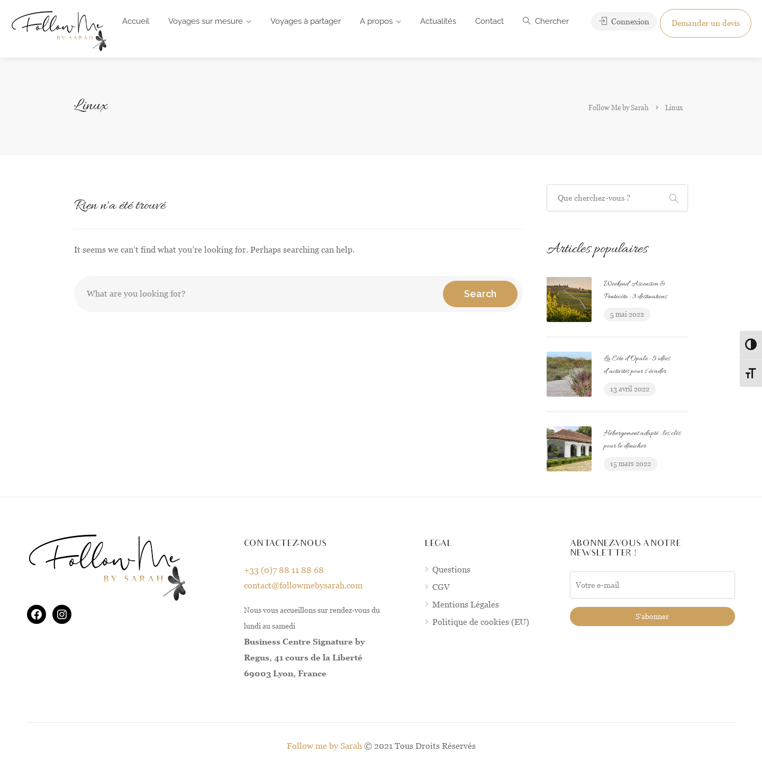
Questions (451, 570)
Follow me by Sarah (324, 746)
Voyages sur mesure (205, 21)
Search (480, 293)
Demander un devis (706, 23)
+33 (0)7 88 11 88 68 (284, 570)
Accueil (135, 21)
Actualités (438, 21)
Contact (489, 21)
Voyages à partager (305, 21)
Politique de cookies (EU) (480, 622)
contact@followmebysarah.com (303, 585)
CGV (441, 587)
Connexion (624, 21)
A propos (376, 21)
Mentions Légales (465, 605)
